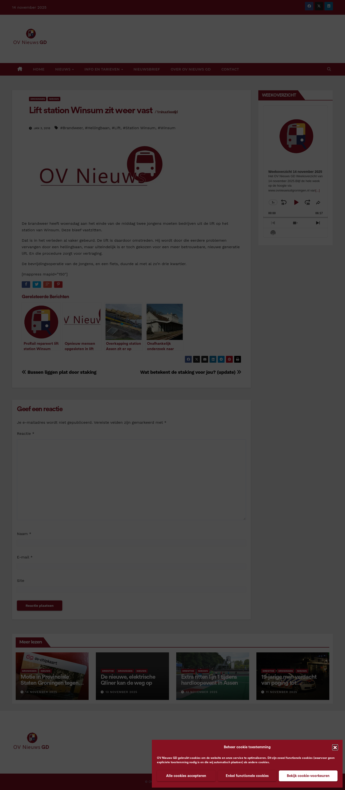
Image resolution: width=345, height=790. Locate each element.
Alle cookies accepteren (186, 776)
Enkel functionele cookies (247, 776)
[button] (335, 747)
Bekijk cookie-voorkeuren (308, 776)
